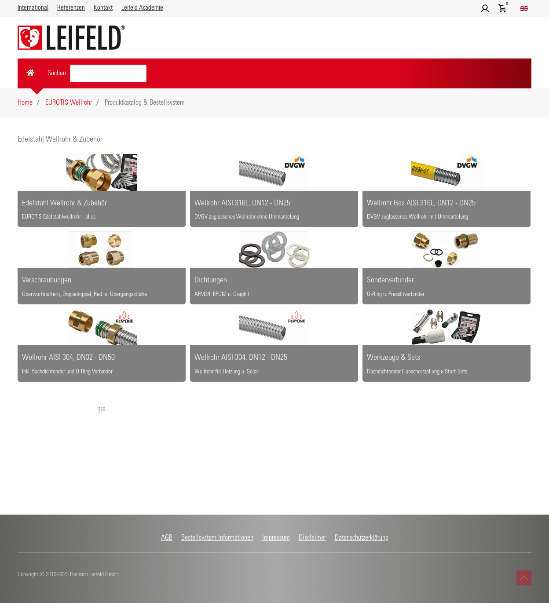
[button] (485, 8)
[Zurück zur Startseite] (71, 38)
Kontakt (103, 8)
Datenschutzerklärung (361, 537)
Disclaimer (312, 537)
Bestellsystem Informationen (217, 537)
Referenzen (71, 8)
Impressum (276, 537)
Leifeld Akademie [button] (142, 8)
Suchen (57, 73)
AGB (166, 537)
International (33, 8)
